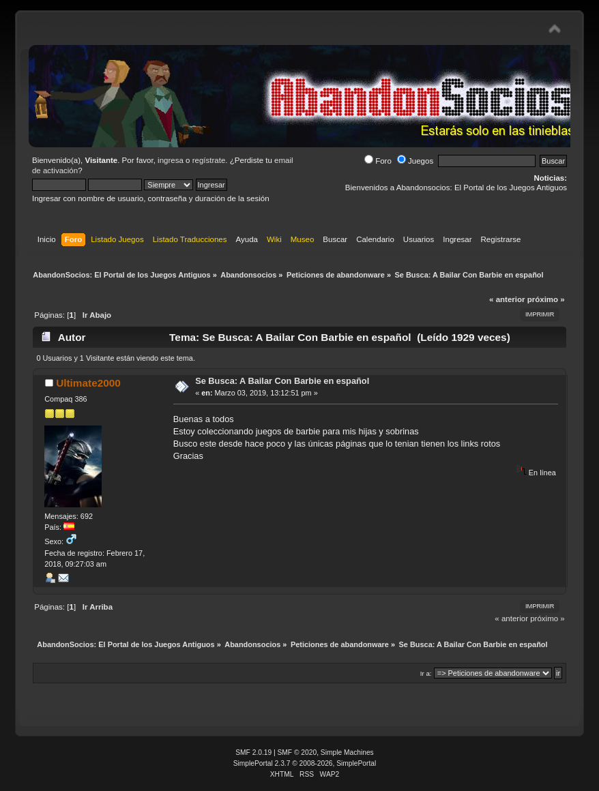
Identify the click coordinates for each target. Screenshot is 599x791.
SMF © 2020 (297, 752)
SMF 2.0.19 (253, 752)
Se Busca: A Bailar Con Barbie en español (282, 381)
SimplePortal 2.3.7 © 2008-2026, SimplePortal (305, 763)
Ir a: (426, 673)
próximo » (546, 299)
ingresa (171, 160)
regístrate (209, 160)
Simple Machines (347, 752)
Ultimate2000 (88, 383)
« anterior (507, 299)
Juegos (415, 161)
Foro (378, 161)
